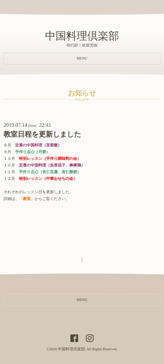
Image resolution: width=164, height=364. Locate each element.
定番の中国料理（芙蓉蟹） (38, 145)
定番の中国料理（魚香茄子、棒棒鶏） (52, 165)
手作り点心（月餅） (32, 152)
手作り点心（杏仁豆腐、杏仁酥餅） (50, 172)
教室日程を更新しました (42, 134)
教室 (27, 199)
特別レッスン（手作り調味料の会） (50, 159)
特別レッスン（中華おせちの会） (48, 179)
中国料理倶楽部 (82, 36)
